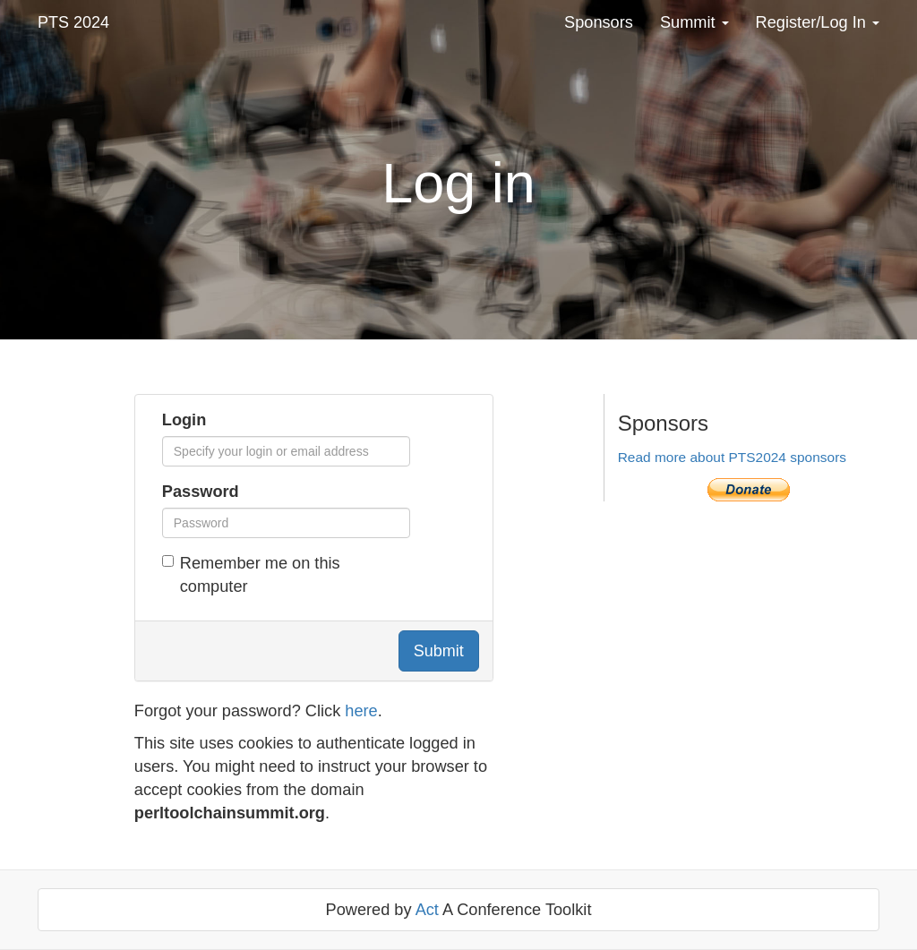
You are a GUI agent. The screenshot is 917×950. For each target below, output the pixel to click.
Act (427, 910)
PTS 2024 (73, 22)
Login (184, 420)
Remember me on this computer (251, 574)
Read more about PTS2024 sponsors (732, 457)
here (361, 711)
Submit (439, 651)
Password (200, 492)
